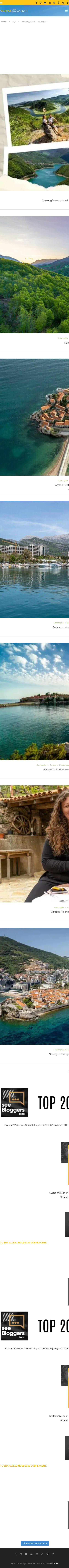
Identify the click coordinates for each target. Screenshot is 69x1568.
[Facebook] (36, 2)
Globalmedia (52, 1564)
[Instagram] (40, 2)
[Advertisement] (34, 45)
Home (3, 21)
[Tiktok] (68, 2)
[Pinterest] (54, 2)
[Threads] (58, 2)
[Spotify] (63, 2)
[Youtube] (45, 2)
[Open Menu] (1, 2)
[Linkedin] (50, 2)
